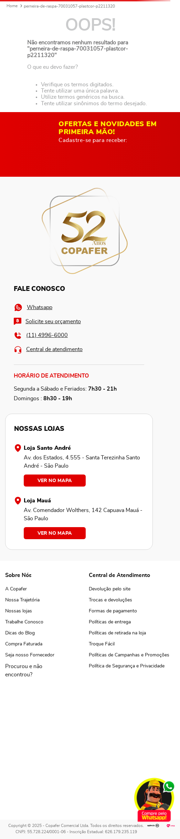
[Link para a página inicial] (12, 6)
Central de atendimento (48, 349)
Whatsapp (33, 307)
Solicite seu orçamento (47, 321)
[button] (29, 670)
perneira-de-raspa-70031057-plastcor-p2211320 (69, 6)
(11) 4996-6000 (41, 335)
